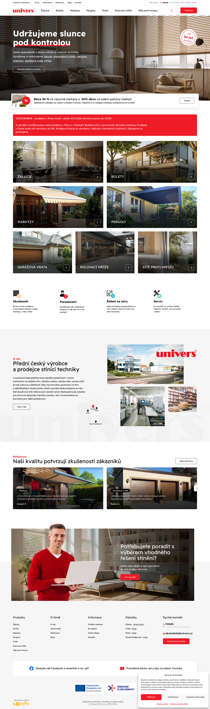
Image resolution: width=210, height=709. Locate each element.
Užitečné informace (21, 2)
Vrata (105, 10)
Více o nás (21, 414)
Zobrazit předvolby (195, 697)
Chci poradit (130, 587)
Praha (127, 638)
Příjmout (151, 697)
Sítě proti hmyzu (148, 10)
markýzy (18, 60)
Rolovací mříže (123, 10)
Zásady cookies (162, 704)
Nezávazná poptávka (176, 651)
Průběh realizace (95, 634)
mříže (49, 60)
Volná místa (47, 2)
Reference (59, 2)
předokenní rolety (65, 56)
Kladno (128, 634)
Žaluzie (45, 10)
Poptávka (189, 10)
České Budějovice (133, 647)
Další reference (186, 468)
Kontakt (78, 2)
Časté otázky (93, 642)
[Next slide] (197, 497)
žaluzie (48, 56)
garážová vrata (34, 60)
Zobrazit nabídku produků (28, 69)
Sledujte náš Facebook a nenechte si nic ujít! (59, 678)
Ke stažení (92, 638)
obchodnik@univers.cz (179, 642)
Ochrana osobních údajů (179, 704)
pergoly (84, 56)
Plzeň (127, 642)
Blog (69, 2)
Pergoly (90, 10)
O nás (37, 2)
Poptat (187, 100)
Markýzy (75, 10)
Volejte (164, 2)
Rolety (59, 10)
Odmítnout (173, 697)
